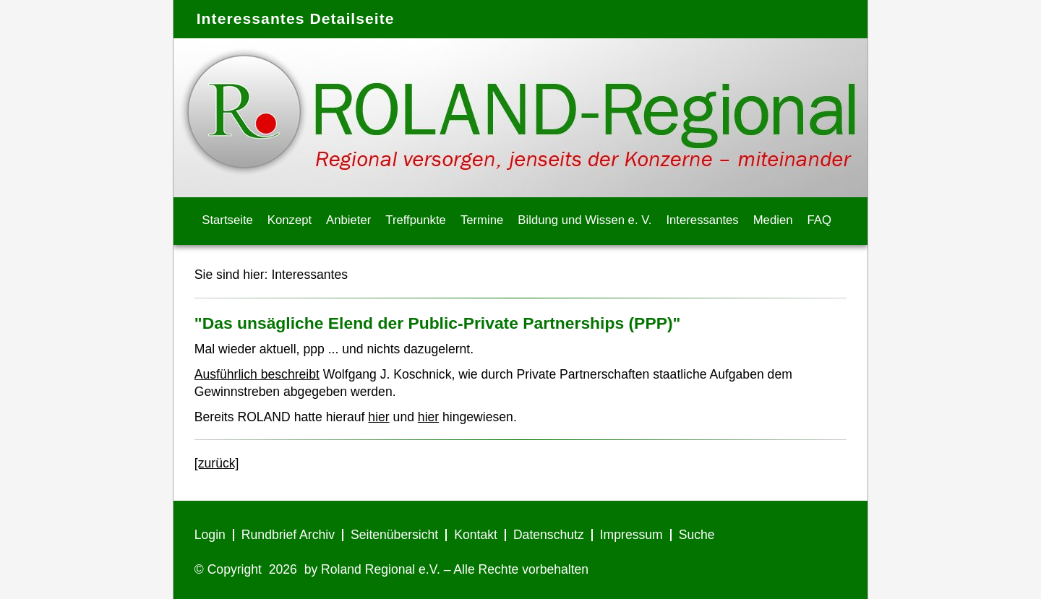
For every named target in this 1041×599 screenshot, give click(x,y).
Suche (697, 534)
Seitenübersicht (394, 534)
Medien (773, 220)
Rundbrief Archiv (288, 534)
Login (210, 534)
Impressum (631, 534)
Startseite (227, 220)
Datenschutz (548, 534)
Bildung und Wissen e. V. (584, 220)
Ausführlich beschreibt (257, 374)
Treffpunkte (415, 220)
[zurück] (216, 463)
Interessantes (702, 220)
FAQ (819, 220)
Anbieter (348, 220)
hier (378, 417)
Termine (481, 220)
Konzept (289, 220)
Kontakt (475, 534)
